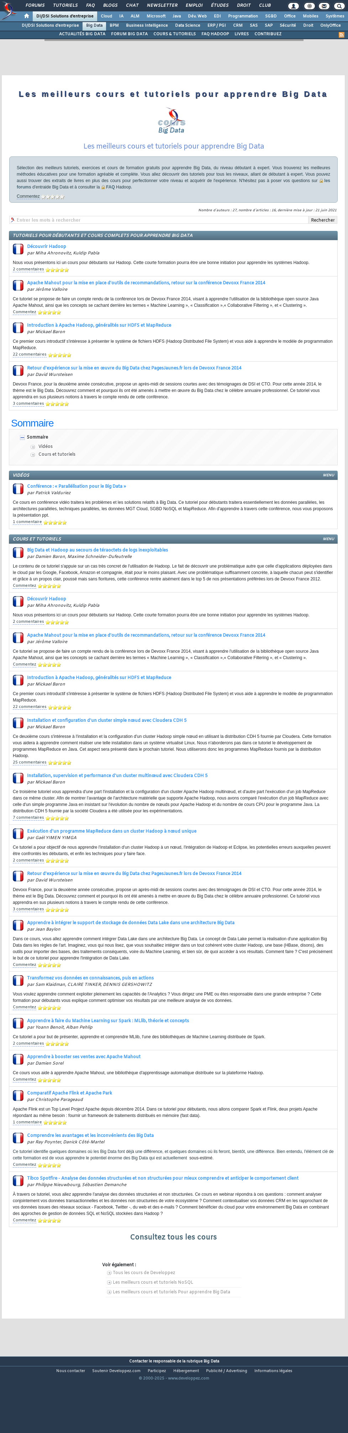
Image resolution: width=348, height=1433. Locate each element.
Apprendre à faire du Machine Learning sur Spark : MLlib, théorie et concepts (108, 1042)
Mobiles (310, 16)
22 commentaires (30, 375)
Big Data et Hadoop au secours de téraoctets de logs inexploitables (97, 572)
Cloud (106, 16)
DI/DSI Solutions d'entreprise (65, 16)
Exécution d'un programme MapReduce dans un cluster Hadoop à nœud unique (111, 853)
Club (264, 6)
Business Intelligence (147, 25)
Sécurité (288, 25)
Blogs (110, 6)
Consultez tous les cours (173, 1259)
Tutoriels (65, 6)
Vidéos (45, 468)
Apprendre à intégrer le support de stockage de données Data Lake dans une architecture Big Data (130, 944)
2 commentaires (28, 290)
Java (177, 16)
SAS (254, 25)
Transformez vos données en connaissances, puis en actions (90, 1000)
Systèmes (335, 16)
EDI (217, 16)
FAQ (90, 6)
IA (121, 16)
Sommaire (37, 459)
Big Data (94, 25)
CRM (238, 25)
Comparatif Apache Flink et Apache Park (69, 1115)
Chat (132, 6)
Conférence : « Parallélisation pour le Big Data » (76, 508)
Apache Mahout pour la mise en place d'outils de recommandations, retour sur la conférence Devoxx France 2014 (146, 304)
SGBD (271, 16)
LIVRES (241, 34)
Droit (243, 6)
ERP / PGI (216, 25)
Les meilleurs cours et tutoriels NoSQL (153, 1304)
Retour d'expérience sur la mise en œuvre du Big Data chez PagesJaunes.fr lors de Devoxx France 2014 (134, 390)
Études (219, 6)
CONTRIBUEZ (267, 34)
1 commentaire (27, 543)
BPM (114, 25)
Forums (35, 6)
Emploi (194, 6)
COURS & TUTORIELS (174, 34)
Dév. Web (197, 16)
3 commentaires (28, 425)
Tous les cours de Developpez (144, 1294)
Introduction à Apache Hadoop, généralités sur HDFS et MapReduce (99, 347)
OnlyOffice (330, 25)
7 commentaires (28, 839)
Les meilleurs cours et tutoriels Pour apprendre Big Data (171, 1313)
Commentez (28, 217)
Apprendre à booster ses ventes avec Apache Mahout (84, 1078)
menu (328, 497)
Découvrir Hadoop (46, 268)
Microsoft (156, 16)
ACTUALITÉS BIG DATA (82, 34)
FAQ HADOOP (215, 34)
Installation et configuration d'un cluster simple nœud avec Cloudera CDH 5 (106, 742)
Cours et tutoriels (56, 476)
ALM (135, 16)
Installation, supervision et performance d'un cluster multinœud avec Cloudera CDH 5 (117, 797)
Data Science (187, 25)
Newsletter (162, 6)
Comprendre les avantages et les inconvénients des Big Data (90, 1157)
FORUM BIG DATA (129, 34)
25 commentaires (30, 783)
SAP (269, 25)
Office (290, 16)
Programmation (243, 16)
